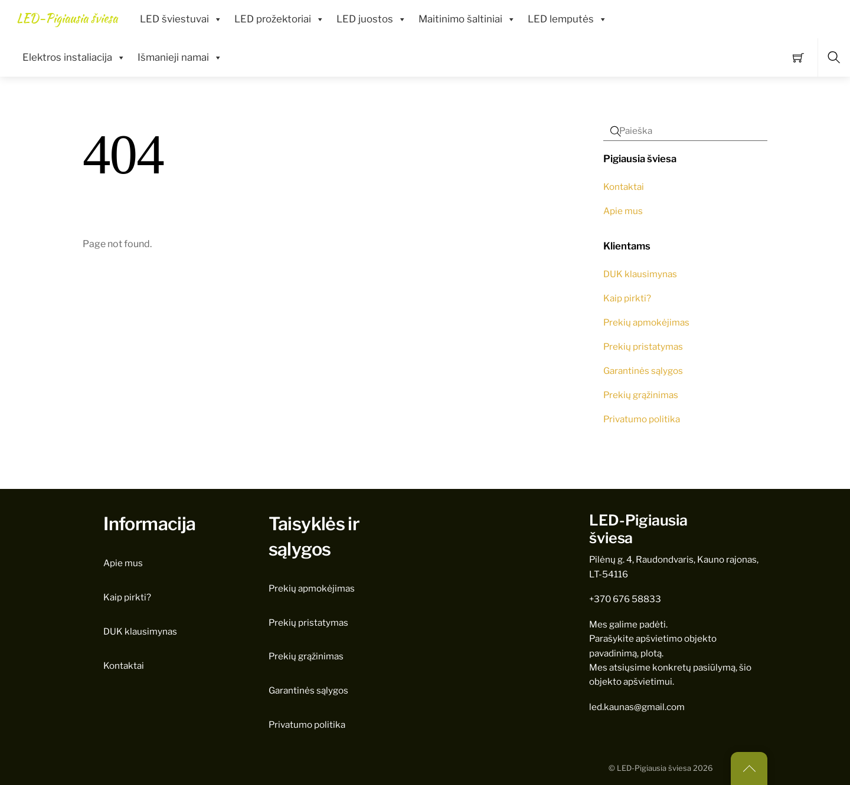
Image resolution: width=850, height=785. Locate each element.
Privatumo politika (641, 419)
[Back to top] (749, 768)
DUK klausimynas (640, 274)
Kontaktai (623, 186)
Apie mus (623, 210)
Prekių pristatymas (643, 346)
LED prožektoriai (279, 19)
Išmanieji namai (180, 57)
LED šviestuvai (181, 19)
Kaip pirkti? (627, 298)
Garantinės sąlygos (643, 370)
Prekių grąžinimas (640, 394)
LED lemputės (567, 19)
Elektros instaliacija (74, 57)
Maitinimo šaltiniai (467, 19)
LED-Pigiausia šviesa (654, 768)
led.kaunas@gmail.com (637, 706)
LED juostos (371, 19)
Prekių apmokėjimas (646, 322)
